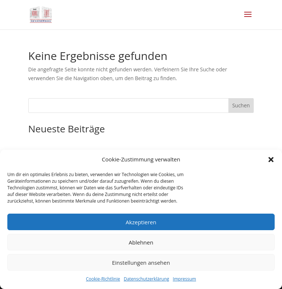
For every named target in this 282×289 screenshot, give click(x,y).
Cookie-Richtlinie (103, 279)
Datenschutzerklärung (146, 279)
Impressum (184, 279)
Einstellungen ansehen (141, 262)
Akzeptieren (141, 222)
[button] (271, 159)
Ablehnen (141, 242)
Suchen (241, 105)
